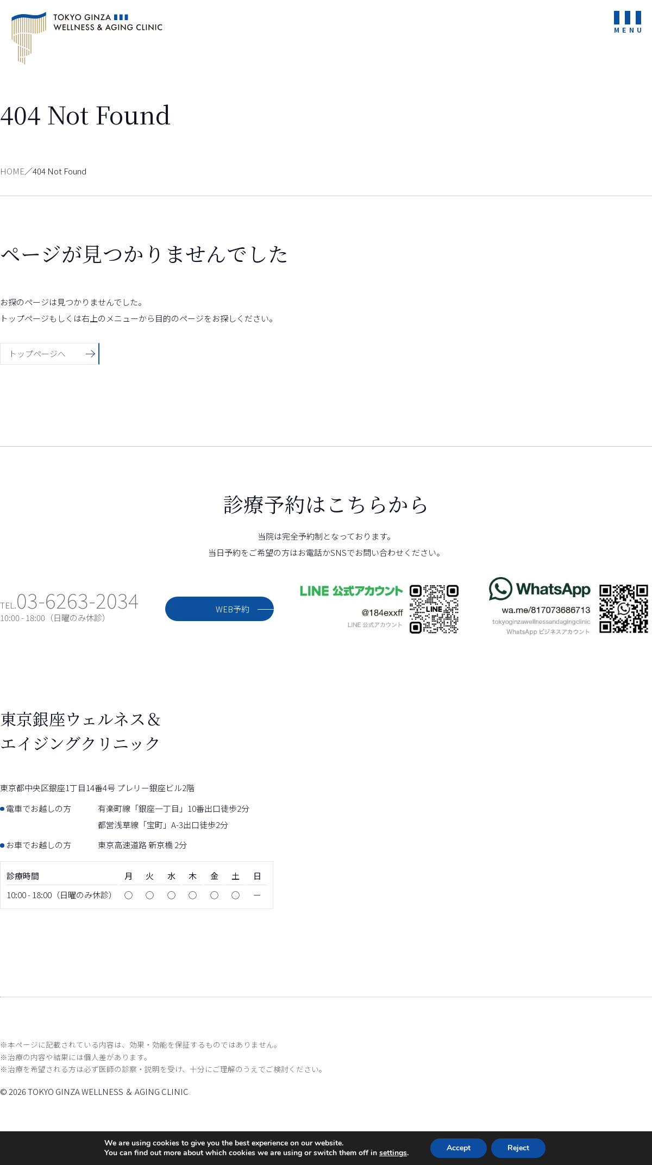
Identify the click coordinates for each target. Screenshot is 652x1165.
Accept (459, 1148)
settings (393, 1153)
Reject (518, 1148)
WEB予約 (232, 609)
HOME (12, 171)
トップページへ (37, 353)
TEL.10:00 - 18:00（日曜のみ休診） (69, 611)
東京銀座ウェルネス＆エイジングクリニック (87, 38)
